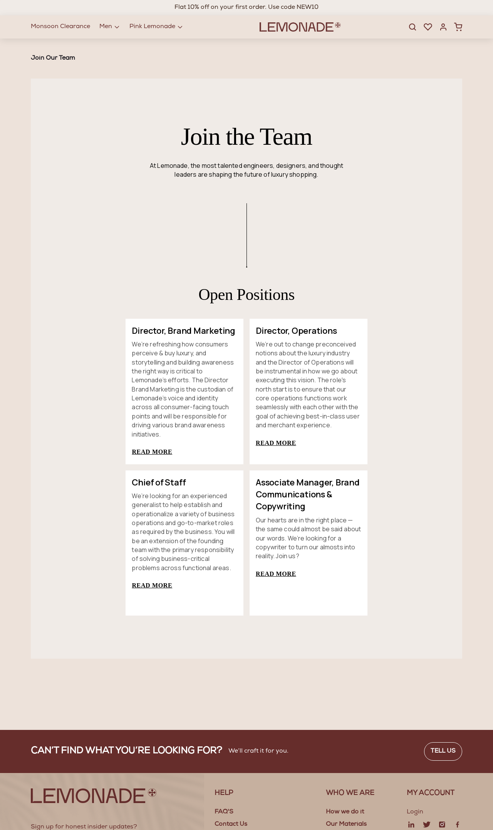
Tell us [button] (443, 751)
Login (415, 812)
